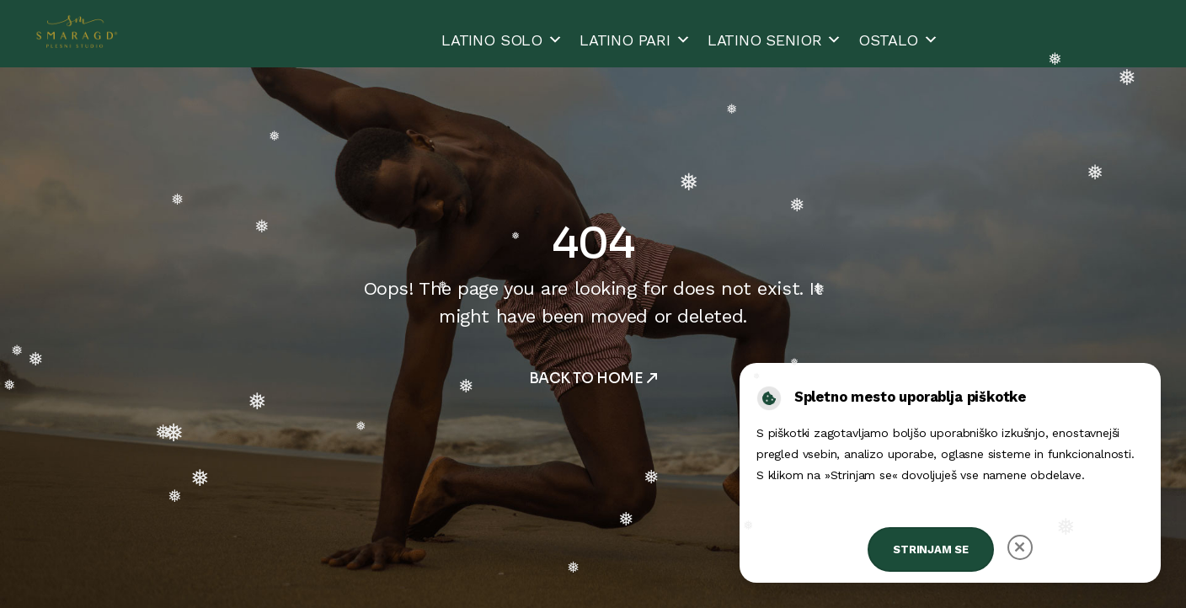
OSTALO (898, 40)
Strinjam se (931, 549)
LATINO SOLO (502, 40)
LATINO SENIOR (775, 40)
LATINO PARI (635, 40)
